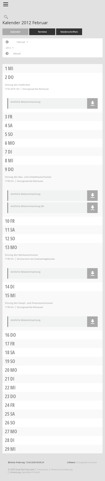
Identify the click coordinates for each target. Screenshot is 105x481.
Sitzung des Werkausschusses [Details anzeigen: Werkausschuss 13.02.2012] (21, 254)
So (10, 134)
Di (10, 151)
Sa (10, 125)
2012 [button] (9, 47)
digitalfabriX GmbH (31, 472)
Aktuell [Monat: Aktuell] (17, 53)
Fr (10, 116)
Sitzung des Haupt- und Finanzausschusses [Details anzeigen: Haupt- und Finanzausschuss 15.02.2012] (29, 303)
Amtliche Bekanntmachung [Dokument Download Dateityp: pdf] (25, 102)
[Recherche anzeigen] (5, 17)
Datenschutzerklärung (61, 469)
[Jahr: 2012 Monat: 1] (7, 42)
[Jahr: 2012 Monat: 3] (7, 54)
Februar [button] (22, 42)
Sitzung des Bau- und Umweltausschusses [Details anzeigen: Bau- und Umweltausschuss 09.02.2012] (28, 176)
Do (11, 77)
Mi (10, 68)
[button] (92, 103)
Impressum (42, 469)
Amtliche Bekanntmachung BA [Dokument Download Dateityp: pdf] (27, 206)
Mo (11, 143)
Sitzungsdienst (86, 462)
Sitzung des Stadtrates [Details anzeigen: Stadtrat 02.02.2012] (17, 84)
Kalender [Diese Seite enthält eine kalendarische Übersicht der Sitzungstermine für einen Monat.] (15, 31)
